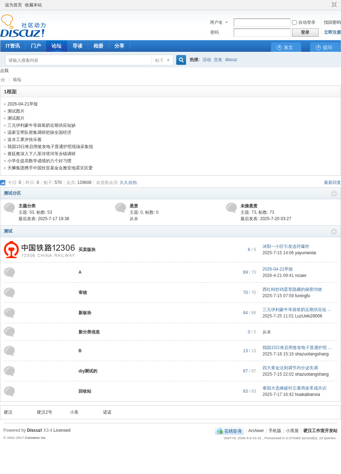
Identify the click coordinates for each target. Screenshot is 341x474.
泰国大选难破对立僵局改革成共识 (294, 388)
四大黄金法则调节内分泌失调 (290, 367)
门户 (36, 46)
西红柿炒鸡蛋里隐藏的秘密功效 (292, 289)
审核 (83, 292)
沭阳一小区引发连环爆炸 (285, 246)
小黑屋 (292, 430)
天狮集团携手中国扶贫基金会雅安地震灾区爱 (50, 167)
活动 (206, 59)
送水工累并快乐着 (24, 139)
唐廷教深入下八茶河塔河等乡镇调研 (41, 153)
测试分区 (12, 193)
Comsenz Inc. (36, 438)
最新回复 (332, 182)
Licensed (61, 430)
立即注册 (332, 32)
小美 (74, 412)
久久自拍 (128, 182)
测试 (8, 231)
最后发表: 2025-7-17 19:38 (43, 218)
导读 (77, 46)
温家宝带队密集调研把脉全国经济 (39, 132)
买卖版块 (87, 249)
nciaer (301, 275)
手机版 (275, 430)
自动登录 (303, 22)
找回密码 (332, 22)
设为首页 (13, 4)
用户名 (216, 22)
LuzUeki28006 (308, 316)
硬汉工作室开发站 (3, 80)
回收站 (85, 391)
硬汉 (8, 412)
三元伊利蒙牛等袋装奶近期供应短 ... (296, 309)
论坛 (56, 46)
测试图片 (16, 111)
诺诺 (107, 412)
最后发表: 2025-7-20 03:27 (265, 218)
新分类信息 (89, 331)
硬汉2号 (44, 412)
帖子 (159, 60)
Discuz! (34, 430)
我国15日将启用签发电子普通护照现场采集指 (50, 146)
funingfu (302, 295)
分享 (119, 46)
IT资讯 (13, 46)
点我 (4, 70)
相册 (98, 46)
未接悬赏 (249, 205)
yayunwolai (305, 252)
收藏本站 (33, 4)
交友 (218, 59)
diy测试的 (88, 371)
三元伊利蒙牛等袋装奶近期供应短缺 (41, 125)
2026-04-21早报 (22, 104)
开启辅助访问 (327, 5)
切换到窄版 (333, 5)
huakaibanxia (307, 394)
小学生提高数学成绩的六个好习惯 (39, 160)
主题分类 (27, 205)
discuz (231, 59)
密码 (214, 32)
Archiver (256, 430)
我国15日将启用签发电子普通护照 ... (297, 347)
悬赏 (134, 205)
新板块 (85, 312)
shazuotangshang (312, 354)
